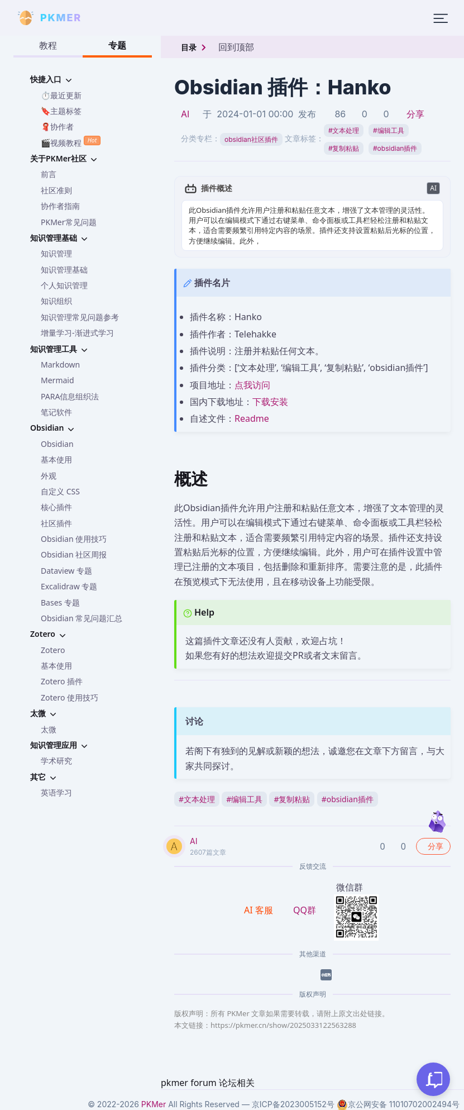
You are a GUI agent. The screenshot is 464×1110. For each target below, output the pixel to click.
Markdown (60, 364)
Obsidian (57, 444)
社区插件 (56, 523)
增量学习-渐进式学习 (77, 332)
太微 (48, 729)
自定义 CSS (60, 491)
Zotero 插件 (62, 681)
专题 (117, 45)
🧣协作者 (57, 126)
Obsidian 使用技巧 (74, 538)
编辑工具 (388, 130)
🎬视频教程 (71, 141)
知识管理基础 (64, 269)
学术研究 (56, 760)
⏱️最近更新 (61, 95)
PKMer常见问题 (69, 222)
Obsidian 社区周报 (74, 554)
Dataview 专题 (66, 570)
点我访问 (252, 385)
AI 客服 (259, 910)
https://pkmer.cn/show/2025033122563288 (283, 1025)
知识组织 (56, 301)
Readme (252, 418)
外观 (48, 475)
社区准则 (56, 190)
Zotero (53, 650)
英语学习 (56, 792)
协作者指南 (60, 206)
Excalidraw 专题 (69, 586)
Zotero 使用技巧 (69, 697)
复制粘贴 (344, 148)
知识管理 (56, 253)
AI (185, 114)
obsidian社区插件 (251, 139)
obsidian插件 (395, 148)
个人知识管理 (64, 285)
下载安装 (270, 402)
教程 (48, 45)
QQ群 (304, 910)
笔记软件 (56, 412)
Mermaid (57, 380)
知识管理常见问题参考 (80, 317)
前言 (48, 174)
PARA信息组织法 (70, 396)
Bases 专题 (60, 602)
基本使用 (56, 459)
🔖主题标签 (61, 111)
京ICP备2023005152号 (293, 1104)
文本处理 (344, 130)
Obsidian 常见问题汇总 (81, 618)
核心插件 (56, 507)
